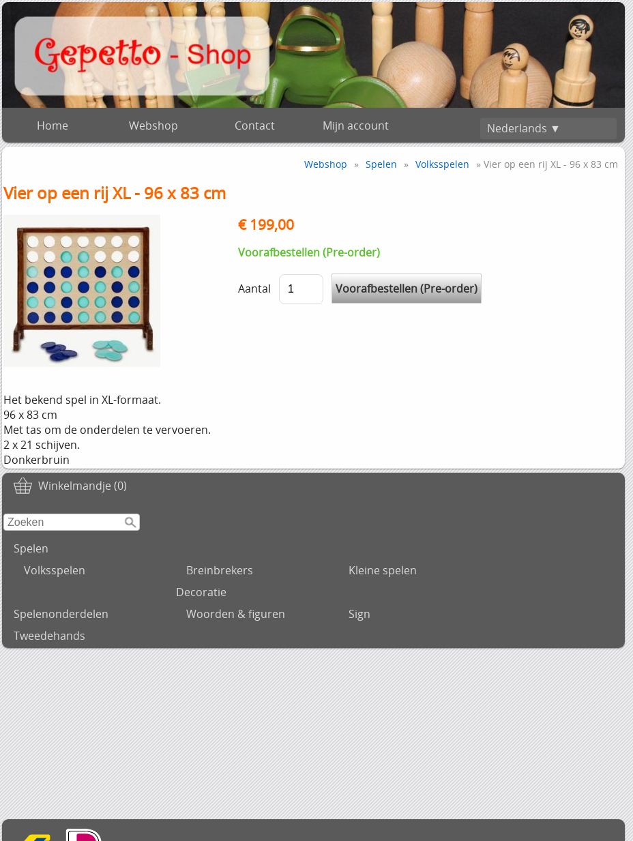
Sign (359, 613)
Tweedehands (49, 635)
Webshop (153, 125)
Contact (255, 125)
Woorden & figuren (235, 613)
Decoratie (201, 592)
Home (52, 125)
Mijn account (356, 125)
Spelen (31, 548)
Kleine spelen (383, 570)
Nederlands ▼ (524, 128)
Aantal (254, 288)
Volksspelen (54, 570)
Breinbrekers (219, 570)
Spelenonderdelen (61, 613)
